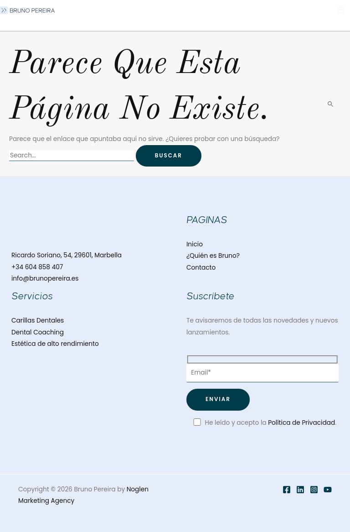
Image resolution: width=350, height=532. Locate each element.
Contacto (201, 267)
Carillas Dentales (37, 320)
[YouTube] (328, 489)
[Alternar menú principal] (341, 10)
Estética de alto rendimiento (55, 343)
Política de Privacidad (301, 422)
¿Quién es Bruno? (213, 255)
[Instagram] (314, 489)
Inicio (194, 244)
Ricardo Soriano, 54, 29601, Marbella (66, 255)
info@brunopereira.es (44, 278)
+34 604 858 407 (37, 267)
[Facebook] (287, 489)
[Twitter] (300, 489)
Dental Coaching (37, 332)
